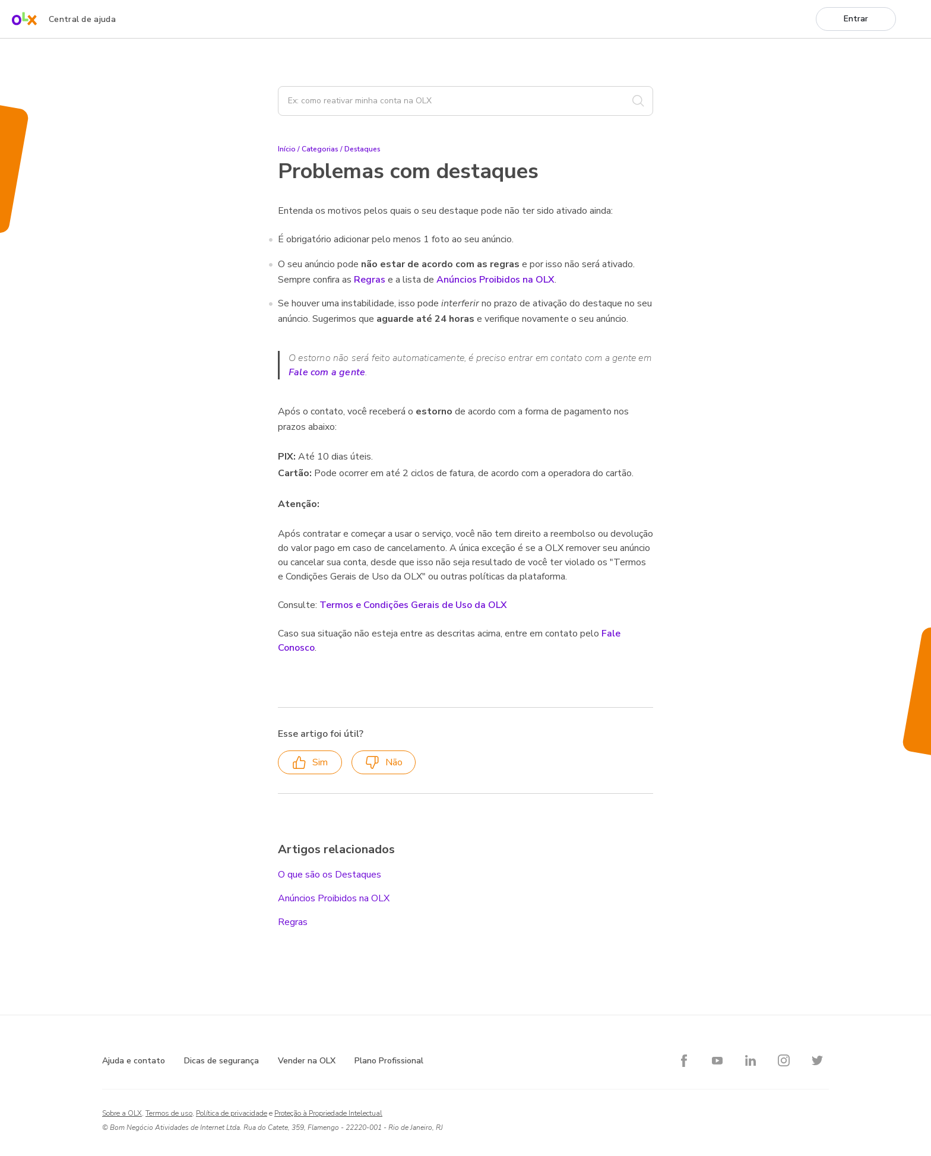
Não (384, 762)
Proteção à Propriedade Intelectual (328, 1113)
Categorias (320, 149)
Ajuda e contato (133, 1060)
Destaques (362, 149)
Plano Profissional (388, 1060)
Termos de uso (168, 1113)
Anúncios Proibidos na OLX (495, 279)
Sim (310, 762)
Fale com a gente (327, 372)
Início (287, 149)
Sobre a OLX (122, 1113)
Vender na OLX (306, 1060)
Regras (369, 279)
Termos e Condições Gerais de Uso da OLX (413, 605)
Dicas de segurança (221, 1060)
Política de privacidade (231, 1113)
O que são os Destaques (329, 874)
